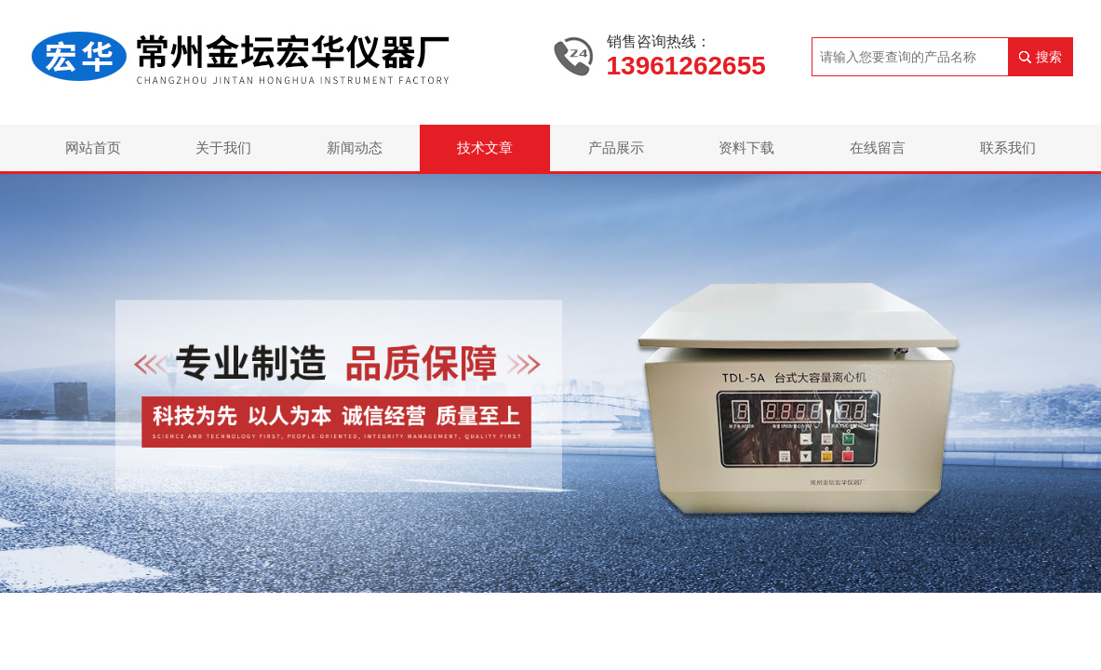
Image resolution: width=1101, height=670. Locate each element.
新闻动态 (355, 147)
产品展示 (616, 147)
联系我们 (1008, 147)
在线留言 (878, 147)
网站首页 (93, 147)
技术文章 (485, 147)
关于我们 (223, 147)
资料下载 (746, 147)
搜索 (1049, 56)
